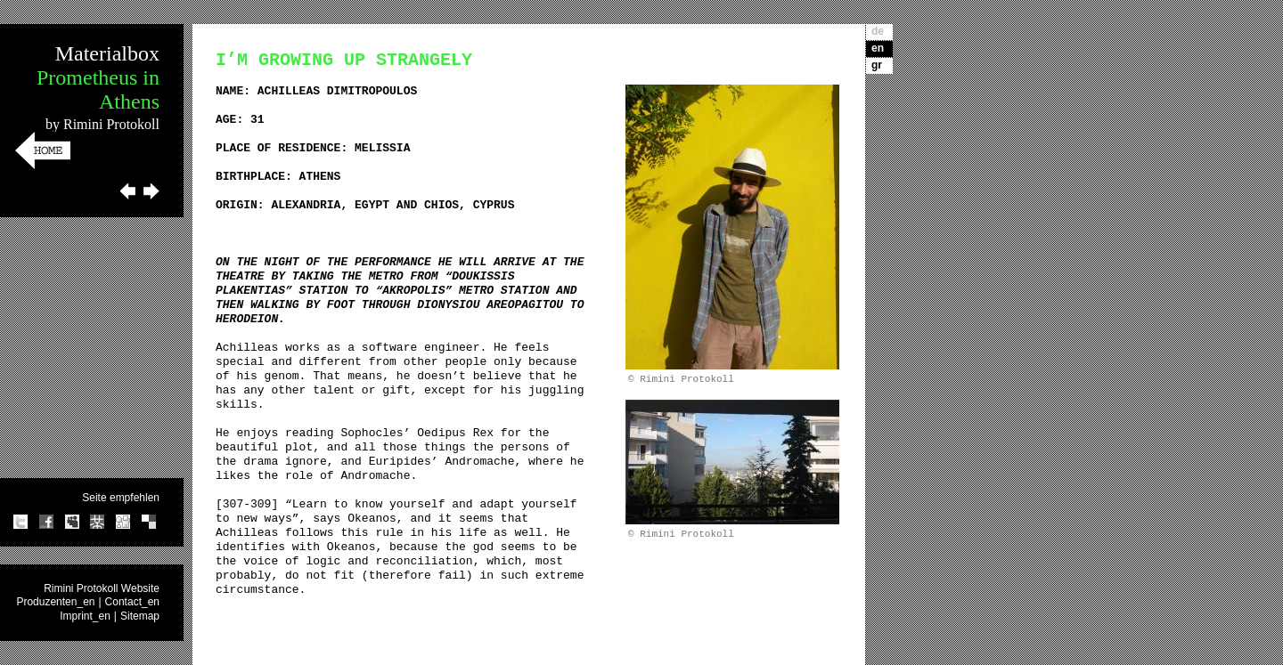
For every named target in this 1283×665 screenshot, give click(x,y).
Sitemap (139, 616)
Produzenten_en (55, 602)
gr (876, 65)
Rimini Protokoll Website (101, 588)
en (877, 48)
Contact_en (132, 602)
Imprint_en (85, 616)
